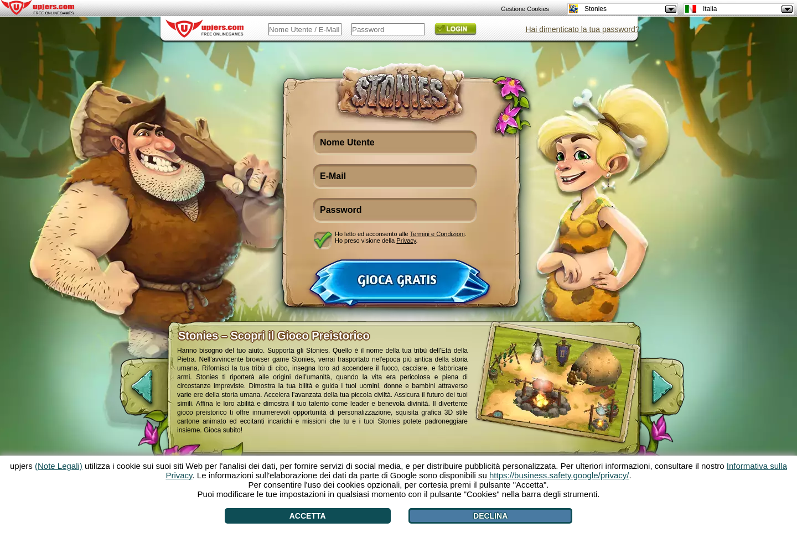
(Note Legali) (58, 466)
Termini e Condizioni (437, 234)
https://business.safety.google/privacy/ (559, 475)
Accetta (307, 515)
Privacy (406, 240)
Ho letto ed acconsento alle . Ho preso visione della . (401, 237)
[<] (132, 392)
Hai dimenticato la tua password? (582, 29)
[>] (671, 392)
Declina (490, 515)
